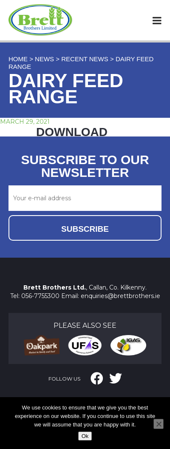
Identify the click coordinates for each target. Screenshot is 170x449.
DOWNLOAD (72, 132)
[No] (158, 424)
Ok (85, 436)
